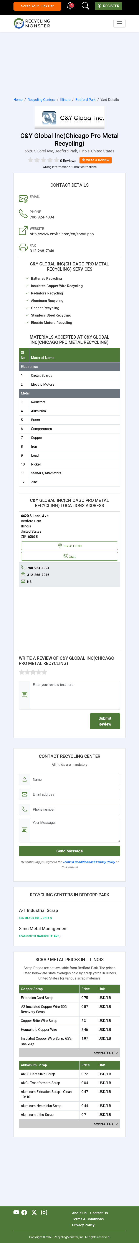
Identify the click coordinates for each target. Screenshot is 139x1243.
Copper (36, 438)
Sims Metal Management (43, 928)
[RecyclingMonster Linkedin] (43, 1213)
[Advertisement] (69, 63)
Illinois (65, 100)
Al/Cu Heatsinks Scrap (38, 1074)
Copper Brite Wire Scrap (39, 1021)
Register (108, 6)
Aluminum (38, 411)
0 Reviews (68, 161)
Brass (35, 420)
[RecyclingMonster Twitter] (34, 1213)
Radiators (38, 402)
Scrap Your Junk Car (37, 6)
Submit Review (104, 721)
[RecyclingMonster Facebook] (25, 1213)
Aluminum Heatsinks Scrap (41, 1106)
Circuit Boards (41, 375)
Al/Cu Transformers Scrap (40, 1083)
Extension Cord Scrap (37, 998)
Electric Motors (42, 384)
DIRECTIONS (70, 545)
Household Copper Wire (39, 1030)
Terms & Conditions (88, 1219)
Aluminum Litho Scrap (37, 1115)
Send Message (69, 851)
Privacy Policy (83, 1225)
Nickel (36, 464)
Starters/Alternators (46, 473)
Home (18, 100)
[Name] (75, 779)
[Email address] (75, 794)
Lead (35, 455)
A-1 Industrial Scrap (38, 910)
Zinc (34, 482)
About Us (79, 1213)
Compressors (41, 429)
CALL (69, 556)
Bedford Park (85, 100)
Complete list (106, 1052)
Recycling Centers (41, 100)
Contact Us (99, 1213)
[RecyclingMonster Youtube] (17, 1213)
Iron (34, 447)
